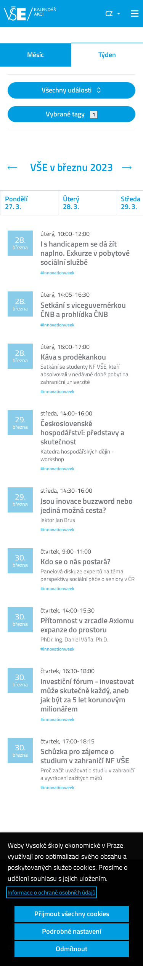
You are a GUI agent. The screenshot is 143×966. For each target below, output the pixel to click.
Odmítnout (71, 949)
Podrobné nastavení (71, 931)
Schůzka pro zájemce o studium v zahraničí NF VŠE (84, 755)
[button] (133, 14)
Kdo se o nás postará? (75, 561)
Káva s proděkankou (73, 357)
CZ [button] (109, 13)
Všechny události (67, 90)
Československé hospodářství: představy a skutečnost (82, 432)
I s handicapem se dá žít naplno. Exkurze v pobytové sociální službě (85, 253)
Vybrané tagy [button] (71, 114)
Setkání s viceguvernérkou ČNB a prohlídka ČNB (83, 309)
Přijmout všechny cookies (71, 914)
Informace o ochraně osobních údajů (51, 892)
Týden (107, 54)
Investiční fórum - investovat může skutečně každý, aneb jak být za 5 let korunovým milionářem (87, 695)
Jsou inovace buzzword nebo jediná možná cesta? (86, 505)
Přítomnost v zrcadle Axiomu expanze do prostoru (87, 624)
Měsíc (35, 54)
